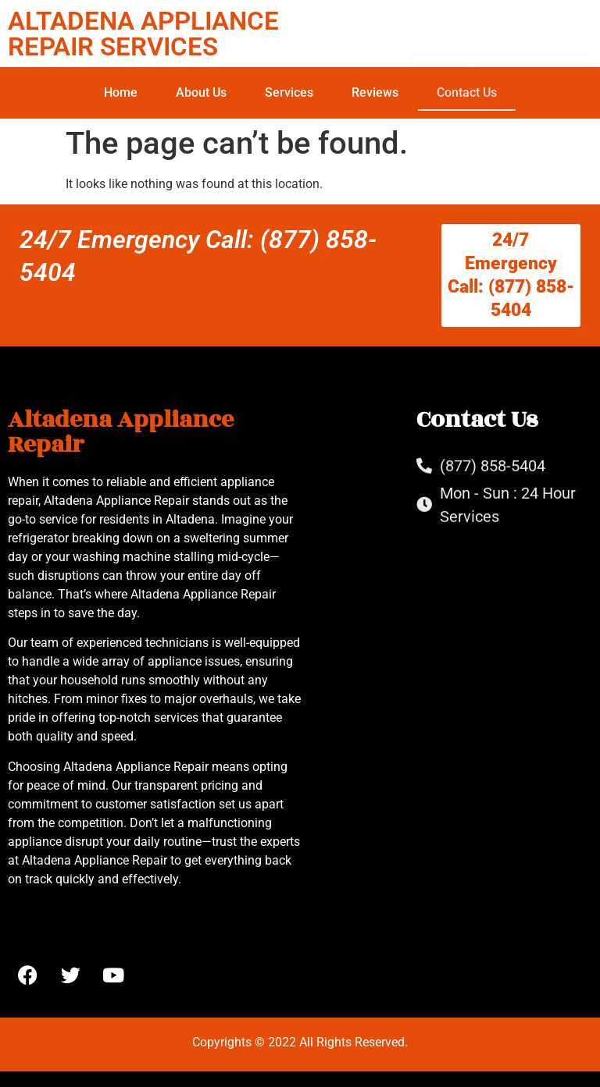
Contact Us (467, 92)
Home (121, 92)
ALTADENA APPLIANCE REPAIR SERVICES (143, 33)
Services (289, 92)
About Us (201, 92)
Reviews (375, 92)
